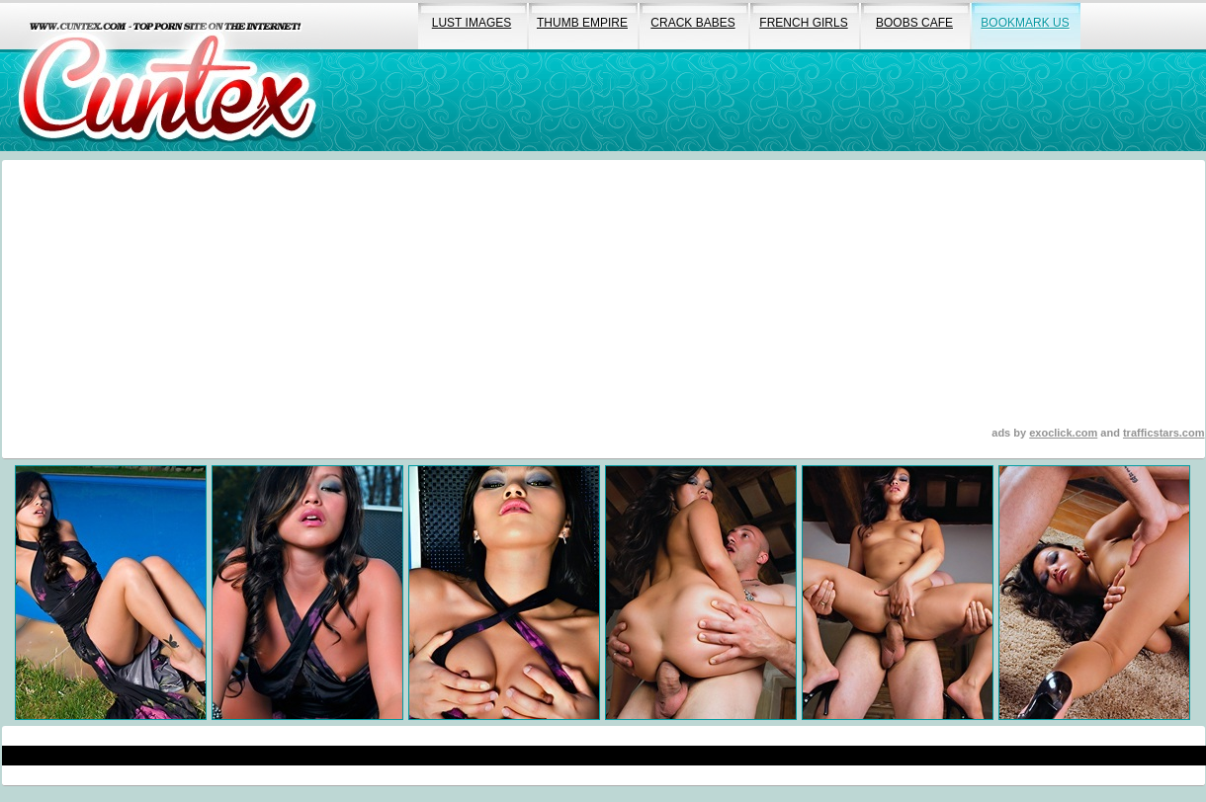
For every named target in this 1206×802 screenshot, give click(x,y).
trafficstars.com (1164, 433)
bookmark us (1025, 23)
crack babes (692, 23)
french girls (803, 23)
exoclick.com (1063, 433)
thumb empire (582, 23)
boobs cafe (914, 23)
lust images (471, 23)
